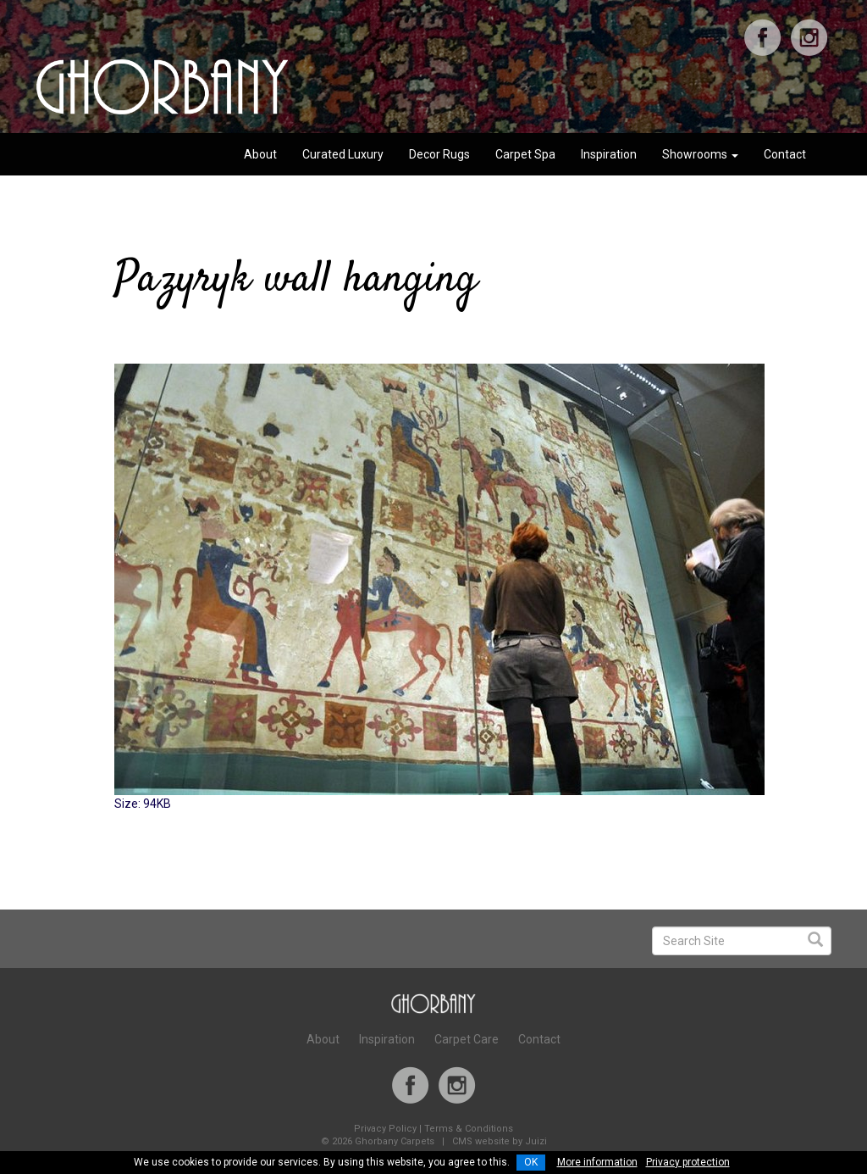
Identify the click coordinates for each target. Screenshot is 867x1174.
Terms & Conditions (468, 1128)
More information (597, 1162)
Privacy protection (688, 1162)
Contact (785, 154)
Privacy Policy (385, 1128)
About (260, 154)
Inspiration (609, 154)
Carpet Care (466, 1039)
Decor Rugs (439, 154)
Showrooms (700, 154)
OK (531, 1162)
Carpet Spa (525, 154)
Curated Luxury (343, 154)
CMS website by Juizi (499, 1141)
